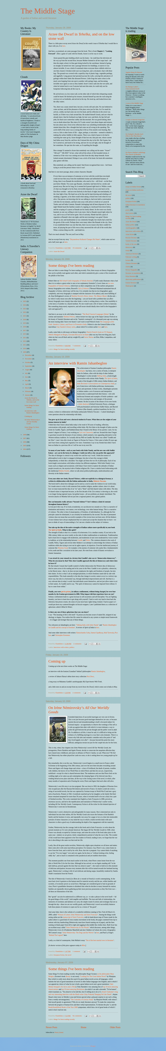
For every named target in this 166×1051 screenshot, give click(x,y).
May (26, 380)
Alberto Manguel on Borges (58, 335)
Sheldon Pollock (69, 317)
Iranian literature (131, 283)
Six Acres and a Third (68, 987)
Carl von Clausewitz (86, 432)
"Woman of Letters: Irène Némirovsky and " (77, 915)
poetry (128, 210)
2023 (25, 309)
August (27, 370)
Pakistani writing (131, 257)
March (27, 388)
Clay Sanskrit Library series (65, 327)
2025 (25, 301)
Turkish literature (131, 241)
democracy (129, 247)
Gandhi (80, 540)
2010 (25, 348)
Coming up (56, 661)
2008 (25, 435)
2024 (25, 305)
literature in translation (133, 273)
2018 (25, 327)
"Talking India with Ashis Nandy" (87, 625)
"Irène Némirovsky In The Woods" (77, 927)
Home (83, 1027)
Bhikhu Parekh (64, 471)
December (28, 355)
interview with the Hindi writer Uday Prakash (78, 994)
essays (128, 250)
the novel (68, 955)
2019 (25, 323)
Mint (83, 945)
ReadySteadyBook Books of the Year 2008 (63, 1007)
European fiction (59, 955)
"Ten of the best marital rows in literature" (99, 940)
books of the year (131, 244)
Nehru (88, 540)
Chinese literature (131, 263)
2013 (25, 338)
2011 (25, 345)
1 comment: (76, 951)
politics (71, 647)
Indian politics (130, 225)
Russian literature (131, 238)
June (26, 377)
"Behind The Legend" (55, 935)
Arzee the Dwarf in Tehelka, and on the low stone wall (32, 400)
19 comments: (77, 248)
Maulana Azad (63, 548)
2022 (25, 312)
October (28, 362)
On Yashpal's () (134, 135)
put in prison (66, 592)
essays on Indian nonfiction (134, 190)
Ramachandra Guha (83, 633)
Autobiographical (131, 228)
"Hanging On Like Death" (103, 994)
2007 (25, 438)
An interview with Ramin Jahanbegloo (77, 363)
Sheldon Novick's (89, 296)
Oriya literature (131, 276)
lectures (128, 260)
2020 (25, 319)
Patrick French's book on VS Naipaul (99, 332)
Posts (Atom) (59, 1032)
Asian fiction (130, 234)
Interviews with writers (61, 647)
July (26, 373)
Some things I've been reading (71, 265)
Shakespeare (130, 286)
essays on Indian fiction (133, 187)
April (27, 384)
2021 (25, 316)
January (27, 395)
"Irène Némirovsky (68, 933)
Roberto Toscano (100, 481)
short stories (130, 213)
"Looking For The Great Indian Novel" (93, 976)
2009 (25, 352)
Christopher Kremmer (62, 635)
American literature (132, 254)
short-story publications (133, 279)
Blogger (93, 1046)
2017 (25, 330)
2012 (25, 341)
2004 (25, 449)
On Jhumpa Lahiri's (132, 88)
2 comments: (77, 644)
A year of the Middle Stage (134, 103)
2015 (25, 334)
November (28, 359)
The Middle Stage (48, 11)
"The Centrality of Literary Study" (82, 1000)
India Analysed (84, 404)
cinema (128, 267)
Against (134, 72)
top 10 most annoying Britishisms (73, 989)
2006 (25, 442)
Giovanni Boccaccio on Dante (78, 335)
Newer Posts (51, 1027)
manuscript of (73, 917)
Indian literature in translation (135, 205)
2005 (25, 445)
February (28, 391)
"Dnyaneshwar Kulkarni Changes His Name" (84, 239)
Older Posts (115, 1027)
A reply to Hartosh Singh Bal (135, 120)
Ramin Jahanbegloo (98, 671)
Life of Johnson (83, 288)
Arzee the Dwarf (59, 251)
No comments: (77, 1016)
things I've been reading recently (64, 349)
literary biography (131, 270)
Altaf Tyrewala (109, 633)
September (28, 366)
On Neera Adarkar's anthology (135, 153)
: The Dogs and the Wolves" (84, 933)
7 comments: (76, 346)
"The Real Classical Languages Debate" (95, 314)
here (63, 46)
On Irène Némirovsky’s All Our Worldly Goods (32, 422)
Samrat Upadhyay (97, 633)
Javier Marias (88, 337)
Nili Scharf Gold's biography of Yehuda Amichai (76, 281)
